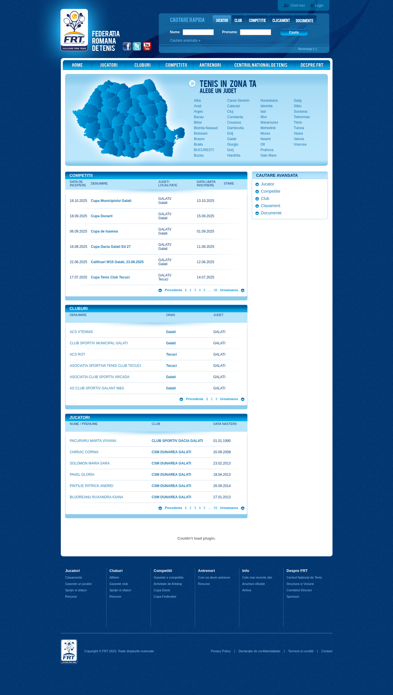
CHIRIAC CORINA (84, 452)
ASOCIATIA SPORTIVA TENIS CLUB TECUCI (105, 366)
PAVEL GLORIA (82, 475)
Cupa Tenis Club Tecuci (110, 277)
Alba (197, 101)
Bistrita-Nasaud (206, 128)
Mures (265, 133)
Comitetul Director (299, 590)
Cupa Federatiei (165, 596)
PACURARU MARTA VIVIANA (93, 441)
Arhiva (246, 590)
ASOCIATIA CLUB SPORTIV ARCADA (99, 377)
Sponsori (293, 596)
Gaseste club (118, 584)
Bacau (199, 117)
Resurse (71, 596)
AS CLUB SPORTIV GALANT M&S (97, 388)
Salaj (298, 101)
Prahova (266, 150)
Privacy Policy (220, 651)
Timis (298, 122)
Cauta (294, 32)
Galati (231, 139)
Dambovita (235, 128)
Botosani (200, 133)
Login (319, 5)
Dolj (230, 133)
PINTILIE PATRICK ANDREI (91, 486)
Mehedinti (268, 128)
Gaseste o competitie (168, 577)
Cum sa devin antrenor (214, 577)
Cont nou (298, 5)
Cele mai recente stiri (257, 577)
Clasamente (73, 577)
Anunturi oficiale (253, 584)
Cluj (230, 111)
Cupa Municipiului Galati (111, 201)
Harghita (233, 155)
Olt (262, 144)
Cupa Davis (162, 590)
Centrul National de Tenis (304, 577)
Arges (198, 111)
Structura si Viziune (300, 584)
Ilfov (263, 117)
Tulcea (299, 128)
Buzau (199, 155)
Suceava (300, 111)
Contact (327, 651)
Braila (198, 144)
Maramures (269, 122)
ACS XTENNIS (81, 332)
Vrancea (300, 144)
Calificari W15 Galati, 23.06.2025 (117, 262)
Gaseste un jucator (78, 584)
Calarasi (233, 106)
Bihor (198, 122)
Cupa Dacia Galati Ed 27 (111, 247)
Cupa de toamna (104, 231)
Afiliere (114, 577)
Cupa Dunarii (102, 216)
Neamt (265, 139)
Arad (197, 106)
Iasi (263, 111)
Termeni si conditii (300, 651)
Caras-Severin (238, 101)
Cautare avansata (184, 40)
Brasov (199, 139)
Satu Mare (268, 155)
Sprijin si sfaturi (76, 590)
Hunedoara (269, 101)
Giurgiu (232, 144)
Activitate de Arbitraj (168, 584)
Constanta (235, 117)
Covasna (234, 122)
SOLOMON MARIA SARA (90, 463)
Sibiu (298, 106)
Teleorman (302, 117)
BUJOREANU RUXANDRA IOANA (96, 497)
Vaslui (298, 133)
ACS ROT (77, 354)
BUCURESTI (204, 150)
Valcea (299, 139)
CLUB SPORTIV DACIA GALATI (177, 441)
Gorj (230, 150)
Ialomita (266, 106)
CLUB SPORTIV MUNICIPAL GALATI (99, 343)
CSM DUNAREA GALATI (171, 452)
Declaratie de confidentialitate (259, 651)
